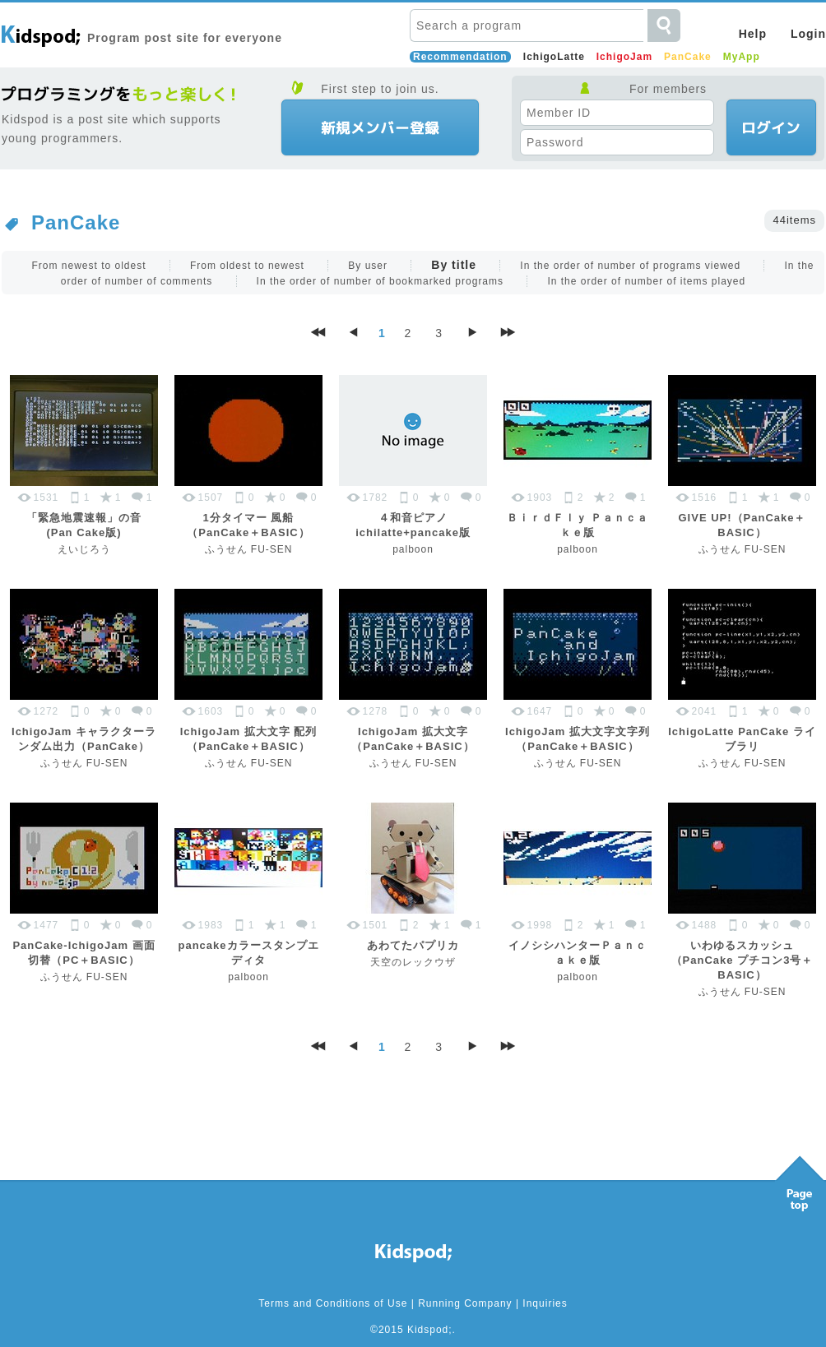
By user (367, 265)
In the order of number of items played (646, 281)
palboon (413, 549)
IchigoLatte (554, 56)
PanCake (688, 56)
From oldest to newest (247, 265)
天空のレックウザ (413, 962)
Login (808, 33)
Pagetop (799, 1179)
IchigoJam (624, 56)
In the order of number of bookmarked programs (380, 281)
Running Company (465, 1303)
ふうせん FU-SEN (249, 549)
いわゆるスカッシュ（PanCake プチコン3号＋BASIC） (742, 960)
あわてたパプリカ (413, 945)
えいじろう (84, 549)
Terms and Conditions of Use (332, 1303)
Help (753, 33)
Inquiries (544, 1303)
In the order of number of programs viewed (630, 265)
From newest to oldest (88, 265)
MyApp (741, 56)
